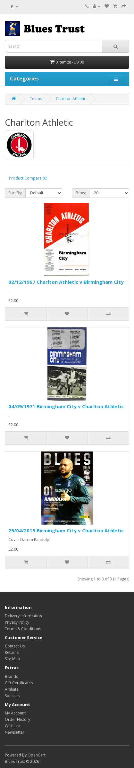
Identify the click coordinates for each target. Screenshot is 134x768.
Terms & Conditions (23, 628)
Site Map (12, 659)
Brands (11, 676)
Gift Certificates (19, 683)
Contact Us (15, 646)
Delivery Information (23, 616)
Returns (12, 652)
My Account (15, 713)
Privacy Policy (17, 622)
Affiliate (12, 689)
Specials (12, 695)
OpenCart (37, 755)
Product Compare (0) (28, 178)
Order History (17, 719)
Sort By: (15, 193)
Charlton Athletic (71, 98)
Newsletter (14, 732)
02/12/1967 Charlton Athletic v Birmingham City (66, 282)
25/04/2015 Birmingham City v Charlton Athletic (66, 530)
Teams (36, 98)
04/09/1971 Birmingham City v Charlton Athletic (66, 406)
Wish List (13, 726)
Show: (80, 193)
